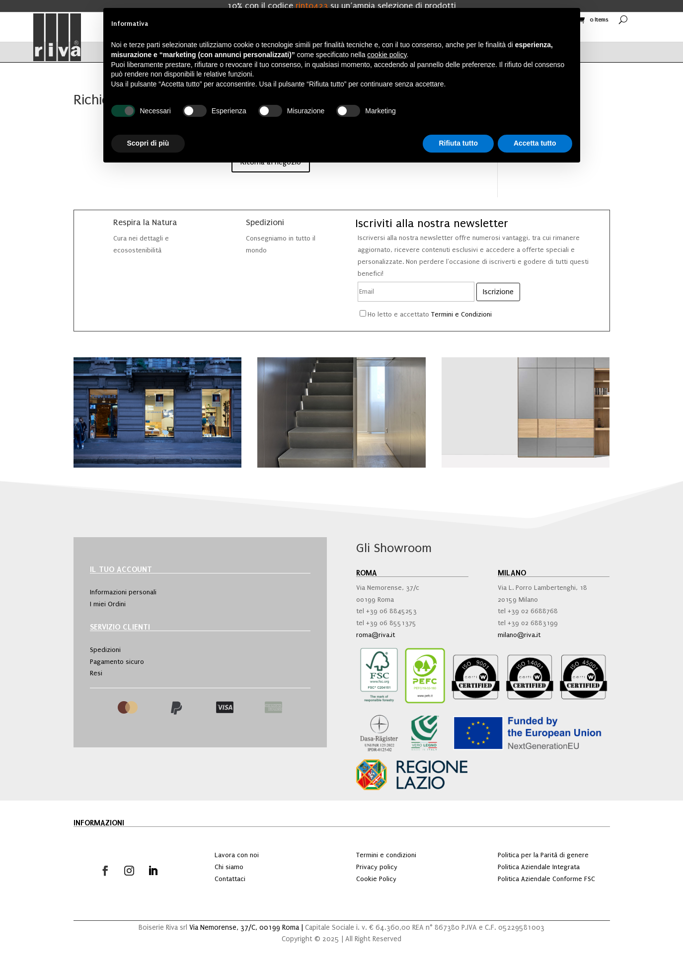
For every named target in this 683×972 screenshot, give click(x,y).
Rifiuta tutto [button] (458, 143)
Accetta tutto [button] (535, 143)
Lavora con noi (237, 855)
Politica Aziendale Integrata (539, 867)
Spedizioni (105, 649)
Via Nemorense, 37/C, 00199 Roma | (247, 927)
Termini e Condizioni (461, 314)
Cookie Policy (376, 879)
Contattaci (230, 879)
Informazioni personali (123, 592)
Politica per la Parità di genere (543, 855)
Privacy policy (376, 867)
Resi (96, 673)
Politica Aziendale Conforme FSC (546, 879)
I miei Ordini (108, 604)
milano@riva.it (519, 635)
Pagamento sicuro (117, 661)
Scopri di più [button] (148, 143)
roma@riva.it (375, 635)
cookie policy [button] (386, 55)
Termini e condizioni (386, 855)
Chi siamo (229, 867)
